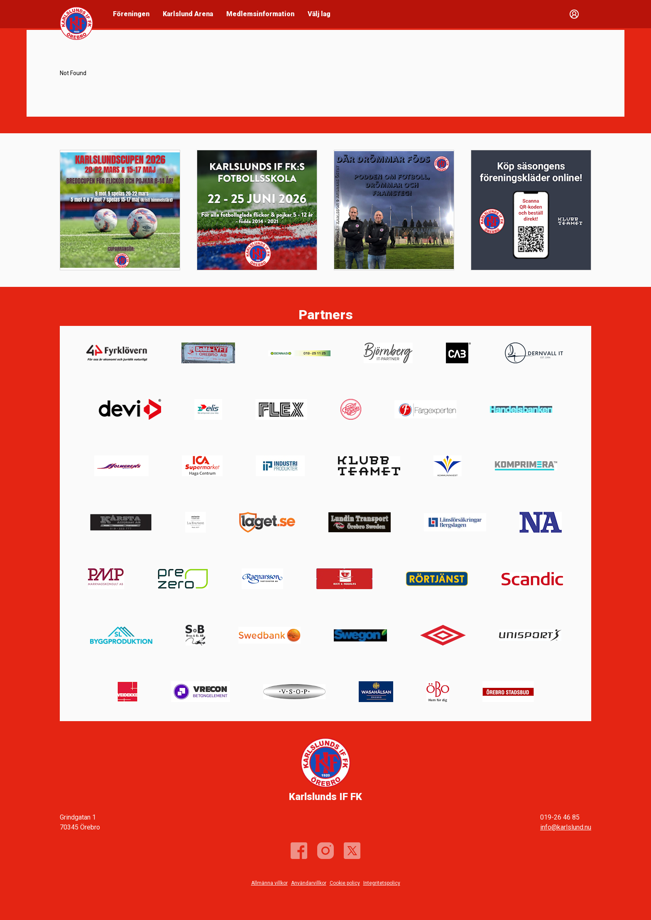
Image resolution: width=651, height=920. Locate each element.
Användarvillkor (308, 883)
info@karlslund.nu (565, 827)
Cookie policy (345, 883)
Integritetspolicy (381, 883)
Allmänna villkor (269, 883)
